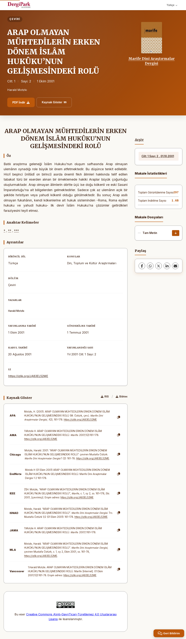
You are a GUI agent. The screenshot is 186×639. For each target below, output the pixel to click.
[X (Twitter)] (158, 266)
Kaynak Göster (54, 102)
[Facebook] (142, 266)
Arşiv (139, 140)
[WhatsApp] (150, 266)
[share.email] (175, 266)
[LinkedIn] (167, 266)
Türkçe (172, 5)
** (9, 230)
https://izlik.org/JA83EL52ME (28, 376)
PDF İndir (21, 102)
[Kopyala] (119, 417)
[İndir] (175, 233)
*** (16, 230)
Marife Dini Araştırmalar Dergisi (151, 61)
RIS (105, 396)
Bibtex (122, 396)
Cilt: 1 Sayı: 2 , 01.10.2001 (157, 156)
